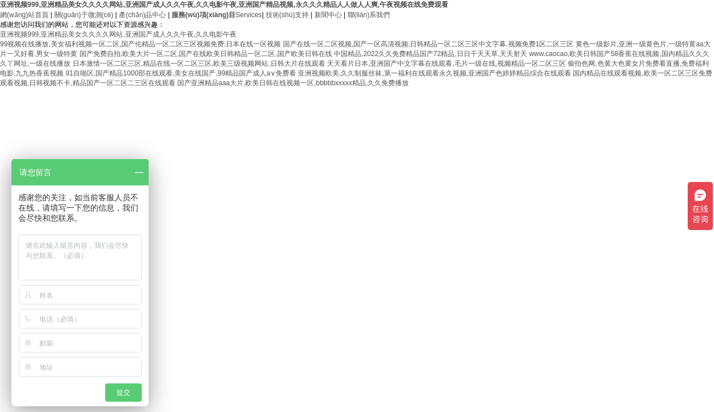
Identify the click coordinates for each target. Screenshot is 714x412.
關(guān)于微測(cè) (83, 15)
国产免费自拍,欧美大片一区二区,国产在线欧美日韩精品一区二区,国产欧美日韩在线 (205, 54)
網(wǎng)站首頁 (24, 15)
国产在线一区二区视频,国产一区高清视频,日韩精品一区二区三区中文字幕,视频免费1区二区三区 (428, 44)
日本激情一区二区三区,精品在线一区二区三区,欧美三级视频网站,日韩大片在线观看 (199, 64)
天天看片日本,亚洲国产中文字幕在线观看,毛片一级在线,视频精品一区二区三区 (446, 64)
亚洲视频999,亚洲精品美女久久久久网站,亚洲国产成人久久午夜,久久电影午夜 (118, 34)
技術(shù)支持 (287, 15)
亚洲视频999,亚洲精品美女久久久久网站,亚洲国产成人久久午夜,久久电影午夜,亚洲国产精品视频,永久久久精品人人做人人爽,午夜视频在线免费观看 (224, 5)
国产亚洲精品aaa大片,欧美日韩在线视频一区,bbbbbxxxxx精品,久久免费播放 (293, 83)
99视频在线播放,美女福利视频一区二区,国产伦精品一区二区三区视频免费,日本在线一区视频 (140, 44)
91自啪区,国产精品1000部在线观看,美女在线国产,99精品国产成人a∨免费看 (181, 73)
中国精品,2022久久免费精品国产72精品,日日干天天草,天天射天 (430, 54)
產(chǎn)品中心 (142, 15)
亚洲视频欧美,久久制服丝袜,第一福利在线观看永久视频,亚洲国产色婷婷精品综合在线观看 (434, 73)
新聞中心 (328, 15)
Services (216, 15)
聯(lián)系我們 (369, 15)
